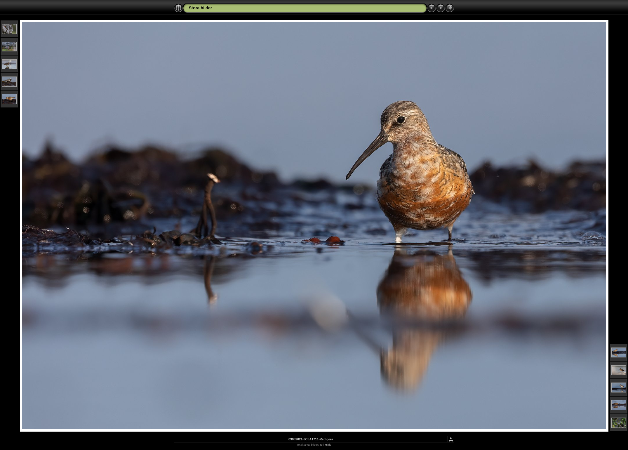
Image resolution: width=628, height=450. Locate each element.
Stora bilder (200, 8)
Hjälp (328, 444)
